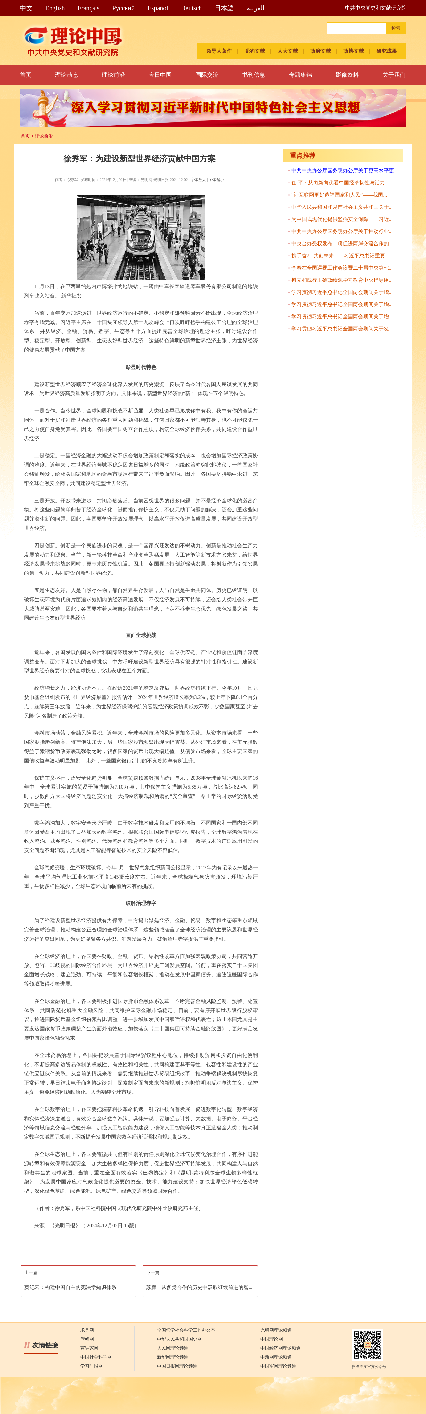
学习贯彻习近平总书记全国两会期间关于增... (342, 292)
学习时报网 (91, 1366)
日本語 (224, 8)
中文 (26, 8)
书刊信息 (253, 75)
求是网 (87, 1330)
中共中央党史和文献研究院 (375, 8)
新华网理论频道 (172, 1357)
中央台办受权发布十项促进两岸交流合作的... (342, 243)
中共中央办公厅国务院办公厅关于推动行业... (342, 231)
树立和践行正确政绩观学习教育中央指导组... (342, 280)
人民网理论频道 (172, 1348)
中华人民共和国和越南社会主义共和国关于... (342, 207)
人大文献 (287, 51)
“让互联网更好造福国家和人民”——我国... (339, 195)
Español (157, 8)
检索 (395, 28)
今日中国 (160, 75)
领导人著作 (219, 51)
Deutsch (191, 8)
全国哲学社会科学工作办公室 (186, 1330)
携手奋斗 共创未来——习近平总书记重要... (340, 255)
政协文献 (353, 51)
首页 (25, 75)
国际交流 (206, 75)
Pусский (123, 8)
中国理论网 (271, 1339)
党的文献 (254, 51)
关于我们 (394, 75)
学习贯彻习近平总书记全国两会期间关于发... (342, 328)
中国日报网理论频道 (177, 1366)
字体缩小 (216, 179)
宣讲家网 (89, 1348)
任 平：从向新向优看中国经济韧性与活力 (338, 182)
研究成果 (386, 51)
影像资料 (347, 75)
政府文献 (320, 51)
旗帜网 (87, 1339)
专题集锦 (300, 75)
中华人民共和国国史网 (179, 1339)
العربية (256, 8)
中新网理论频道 (276, 1357)
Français (89, 8)
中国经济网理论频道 (280, 1348)
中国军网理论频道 (278, 1366)
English (55, 8)
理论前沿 (113, 75)
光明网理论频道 (276, 1330)
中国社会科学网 (96, 1357)
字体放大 (198, 179)
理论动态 (66, 75)
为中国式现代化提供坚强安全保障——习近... (342, 219)
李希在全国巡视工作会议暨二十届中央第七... (342, 268)
